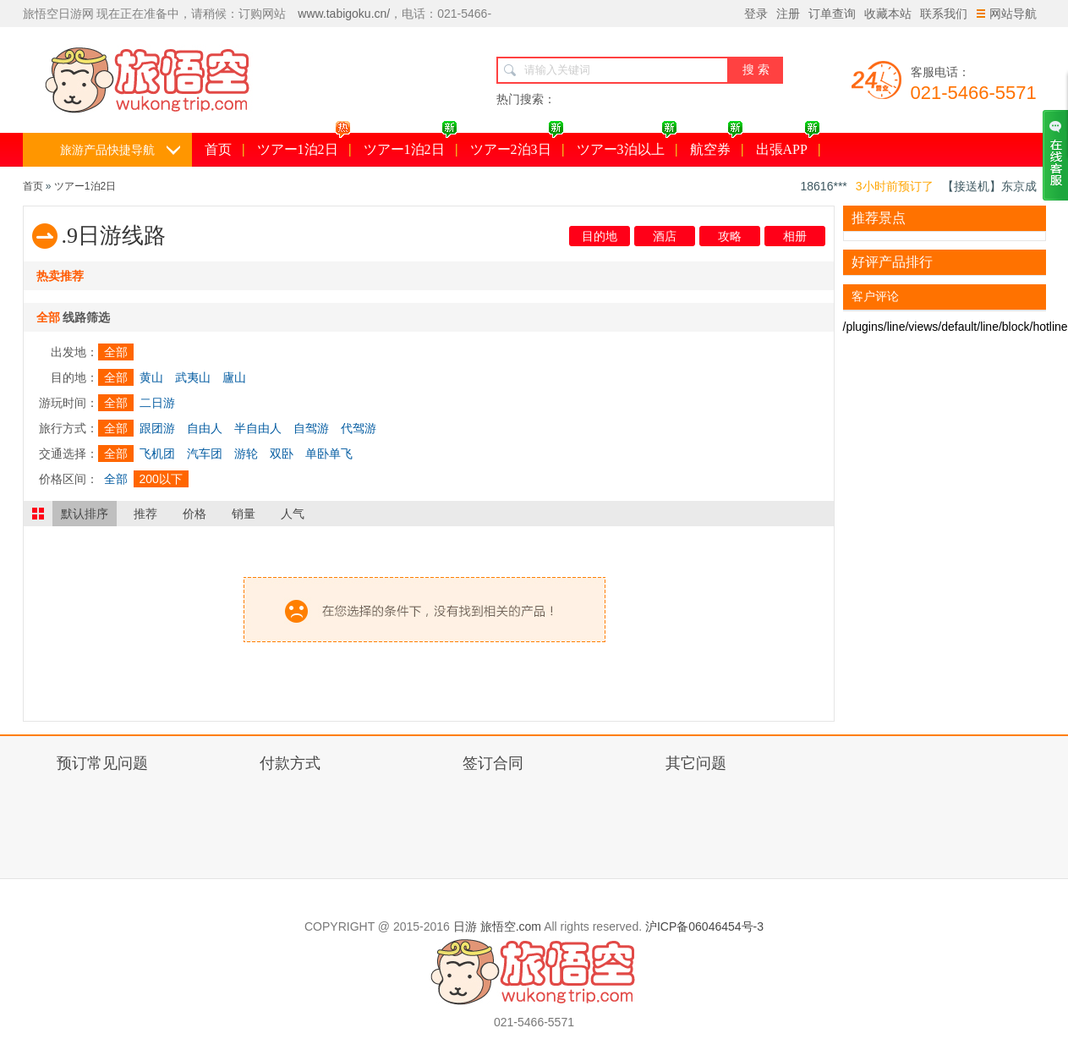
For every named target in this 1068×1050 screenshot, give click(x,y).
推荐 (145, 513)
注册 (788, 13)
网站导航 (1007, 13)
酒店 (664, 236)
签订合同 (493, 763)
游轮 (246, 453)
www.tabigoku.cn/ (344, 13)
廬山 (234, 377)
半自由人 (258, 428)
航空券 (716, 145)
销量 (243, 513)
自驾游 (311, 428)
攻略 (730, 236)
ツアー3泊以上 (627, 145)
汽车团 (204, 453)
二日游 (157, 403)
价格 (194, 513)
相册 (795, 236)
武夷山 (193, 377)
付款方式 (290, 763)
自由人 (204, 428)
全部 (116, 352)
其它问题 (695, 763)
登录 (756, 13)
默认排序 (84, 513)
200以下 (161, 479)
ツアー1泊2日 (304, 145)
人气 (292, 513)
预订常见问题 (102, 763)
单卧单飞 (329, 453)
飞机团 (157, 453)
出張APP (788, 145)
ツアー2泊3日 (517, 145)
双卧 (281, 453)
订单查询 (832, 13)
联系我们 (943, 13)
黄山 (151, 377)
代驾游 (358, 428)
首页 (218, 149)
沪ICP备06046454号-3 (704, 926)
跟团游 (157, 428)
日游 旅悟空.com (497, 926)
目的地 (599, 236)
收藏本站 (888, 13)
